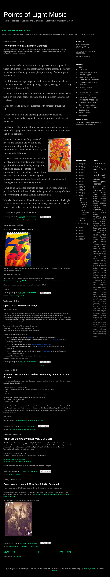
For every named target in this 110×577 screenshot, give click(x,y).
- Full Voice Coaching (85, 87)
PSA (94, 306)
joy (100, 248)
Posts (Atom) (17, 556)
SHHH (104, 196)
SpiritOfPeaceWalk (99, 202)
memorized (96, 291)
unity (104, 253)
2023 (80, 169)
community (35, 365)
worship (95, 204)
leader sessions (18, 429)
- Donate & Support (84, 75)
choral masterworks (24, 365)
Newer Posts (9, 552)
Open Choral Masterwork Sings (20, 305)
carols (98, 310)
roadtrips (103, 298)
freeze (104, 320)
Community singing (99, 165)
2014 (80, 196)
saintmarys (102, 230)
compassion (102, 284)
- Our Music (82, 90)
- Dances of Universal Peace (87, 102)
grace (99, 273)
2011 (80, 233)
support (100, 253)
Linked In (87, 56)
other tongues (99, 294)
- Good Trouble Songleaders (87, 82)
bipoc (104, 188)
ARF (104, 280)
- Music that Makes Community (88, 80)
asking (94, 308)
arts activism (13, 365)
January (83, 224)
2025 (80, 164)
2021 (80, 175)
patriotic (95, 296)
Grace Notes (24, 546)
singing (41, 365)
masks (94, 326)
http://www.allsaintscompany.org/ (14, 459)
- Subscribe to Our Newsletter (88, 72)
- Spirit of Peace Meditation (87, 105)
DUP (103, 169)
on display (102, 292)
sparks (100, 333)
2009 (80, 239)
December (83, 198)
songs (104, 205)
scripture (95, 333)
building (103, 282)
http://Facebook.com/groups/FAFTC (15, 281)
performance (102, 296)
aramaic (103, 237)
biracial (95, 196)
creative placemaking (99, 235)
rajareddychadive (89, 569)
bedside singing (14, 546)
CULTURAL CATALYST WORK (88, 107)
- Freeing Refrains (84, 112)
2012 (80, 230)
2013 (80, 227)
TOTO (98, 306)
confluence (103, 315)
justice (101, 275)
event (10, 429)
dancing (95, 198)
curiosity (95, 239)
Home (38, 552)
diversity (103, 260)
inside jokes (102, 322)
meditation (102, 221)
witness (99, 335)
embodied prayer (99, 246)
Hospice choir (33, 546)
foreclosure (96, 320)
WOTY (104, 306)
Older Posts (65, 552)
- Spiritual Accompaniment (86, 95)
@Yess (100, 280)
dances (95, 221)
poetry (99, 277)
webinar (95, 280)
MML (104, 255)
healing (95, 248)
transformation (33, 220)
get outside (102, 225)
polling (100, 328)
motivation (96, 263)
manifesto (17, 220)
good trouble (96, 173)
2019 (80, 181)
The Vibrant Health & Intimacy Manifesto (25, 45)
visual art (96, 301)
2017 (80, 187)
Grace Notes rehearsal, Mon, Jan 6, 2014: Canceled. (31, 484)
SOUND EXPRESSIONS (86, 77)
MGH (104, 232)
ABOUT (80, 67)
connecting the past (99, 317)
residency (96, 279)
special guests (99, 182)
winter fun (96, 223)
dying (94, 273)
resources (103, 241)
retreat (95, 192)
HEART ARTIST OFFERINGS (88, 92)
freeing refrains (99, 211)
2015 (80, 193)
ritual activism (102, 331)
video (104, 279)
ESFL (94, 282)
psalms (95, 329)
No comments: (32, 217)
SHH (104, 194)
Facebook (79, 56)
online (94, 241)
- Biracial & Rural (83, 110)
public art (96, 251)
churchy (95, 284)
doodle (104, 285)
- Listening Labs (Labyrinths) (87, 97)
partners (103, 227)
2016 (80, 190)
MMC (104, 177)
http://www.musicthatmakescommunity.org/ (29, 420)
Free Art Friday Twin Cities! (18, 229)
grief (104, 190)
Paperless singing (30, 429)
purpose (103, 277)
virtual (103, 192)
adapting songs (99, 258)
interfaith (103, 261)
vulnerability (96, 255)
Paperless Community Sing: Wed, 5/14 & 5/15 (27, 439)
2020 (80, 178)
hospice (103, 198)
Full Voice (97, 190)
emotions (95, 261)
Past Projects (82, 115)
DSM (95, 194)
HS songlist (97, 232)
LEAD (104, 304)
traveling (95, 205)
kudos (94, 324)
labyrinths (103, 204)
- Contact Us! (82, 69)
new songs (100, 326)
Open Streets (99, 256)
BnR (104, 218)
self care (24, 220)
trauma (101, 265)
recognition (103, 329)
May (82, 221)
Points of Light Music (35, 14)
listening (103, 239)
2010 (80, 236)
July (81, 218)
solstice (95, 299)
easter (104, 287)
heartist (95, 322)
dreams (11, 220)
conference (96, 260)
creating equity (97, 319)
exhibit (95, 289)
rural (94, 212)
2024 (80, 167)
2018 (80, 184)
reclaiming (103, 263)
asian (99, 267)
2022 (80, 172)
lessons (98, 324)
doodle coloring (14, 296)
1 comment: (31, 426)
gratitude (96, 227)
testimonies (102, 299)
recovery (95, 298)
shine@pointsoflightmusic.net (86, 51)
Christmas (103, 301)
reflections (95, 331)
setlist (103, 175)
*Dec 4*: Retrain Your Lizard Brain (16, 31)
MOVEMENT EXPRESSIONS (88, 100)
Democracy (96, 303)
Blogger (54, 570)
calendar (96, 234)
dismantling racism (99, 216)
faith (104, 289)
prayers (104, 328)
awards (99, 308)
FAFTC (22, 296)
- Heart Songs (82, 85)
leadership (103, 249)
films (105, 319)
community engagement (97, 208)
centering (103, 244)
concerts (95, 285)
